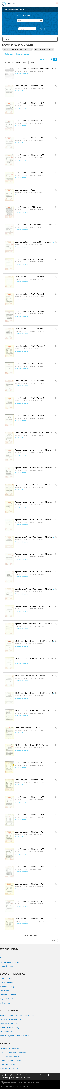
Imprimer (44, 59)
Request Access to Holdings (10, 1027)
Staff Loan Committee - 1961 (27, 728)
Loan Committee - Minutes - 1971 (29, 763)
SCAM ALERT (5, 1078)
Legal (2, 1075)
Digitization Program (7, 1064)
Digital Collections (6, 982)
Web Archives (5, 1003)
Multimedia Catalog (7, 987)
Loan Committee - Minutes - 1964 (29, 884)
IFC (29, 1083)
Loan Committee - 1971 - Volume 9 (29, 398)
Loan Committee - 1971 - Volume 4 (29, 312)
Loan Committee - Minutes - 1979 (29, 86)
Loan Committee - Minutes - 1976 (29, 138)
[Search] (30, 20)
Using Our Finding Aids (8, 1023)
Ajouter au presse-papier (56, 68)
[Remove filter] (31, 49)
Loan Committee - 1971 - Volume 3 (29, 329)
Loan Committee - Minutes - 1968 (29, 815)
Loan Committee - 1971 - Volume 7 (29, 259)
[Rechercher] (41, 20)
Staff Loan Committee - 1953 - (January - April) (35, 745)
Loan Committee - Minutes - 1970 (29, 780)
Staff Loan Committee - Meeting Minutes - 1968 (35, 693)
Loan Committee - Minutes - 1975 (29, 155)
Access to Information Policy (10, 1048)
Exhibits (3, 954)
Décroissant (34, 62)
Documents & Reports (8, 995)
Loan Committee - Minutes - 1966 (29, 849)
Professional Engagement (9, 1068)
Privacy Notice (11, 1075)
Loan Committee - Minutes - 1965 (29, 867)
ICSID (38, 1083)
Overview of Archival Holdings (11, 1019)
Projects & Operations (8, 999)
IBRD (20, 1083)
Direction (25, 62)
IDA (25, 1083)
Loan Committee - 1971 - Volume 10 (30, 381)
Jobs (46, 1075)
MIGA (33, 1083)
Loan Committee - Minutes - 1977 (29, 121)
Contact (52, 1075)
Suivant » (53, 941)
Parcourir (27, 29)
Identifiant (16, 62)
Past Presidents (5, 958)
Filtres (7, 39)
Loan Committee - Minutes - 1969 (29, 797)
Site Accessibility (22, 1075)
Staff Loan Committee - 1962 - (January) (32, 711)
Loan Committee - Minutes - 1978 (29, 103)
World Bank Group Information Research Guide (17, 1015)
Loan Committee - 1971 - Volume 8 (29, 416)
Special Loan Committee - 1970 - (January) (33, 624)
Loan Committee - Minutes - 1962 (29, 919)
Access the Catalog (17, 9)
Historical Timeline (6, 966)
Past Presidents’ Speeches (9, 962)
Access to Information (36, 1075)
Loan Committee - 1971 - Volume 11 (30, 364)
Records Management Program (11, 1056)
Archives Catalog (6, 978)
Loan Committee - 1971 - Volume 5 (29, 294)
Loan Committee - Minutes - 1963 (29, 901)
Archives (11, 3)
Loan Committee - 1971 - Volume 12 (30, 346)
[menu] (57, 3)
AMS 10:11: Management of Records (13, 1052)
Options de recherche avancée (16, 54)
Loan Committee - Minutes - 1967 (29, 832)
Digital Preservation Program (10, 1060)
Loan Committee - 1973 (25, 190)
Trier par (7, 62)
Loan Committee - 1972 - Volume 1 (29, 207)
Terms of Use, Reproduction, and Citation (15, 1036)
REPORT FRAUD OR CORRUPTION (20, 1078)
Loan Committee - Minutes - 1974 (29, 173)
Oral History (4, 991)
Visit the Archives (6, 1032)
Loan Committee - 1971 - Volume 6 (29, 277)
